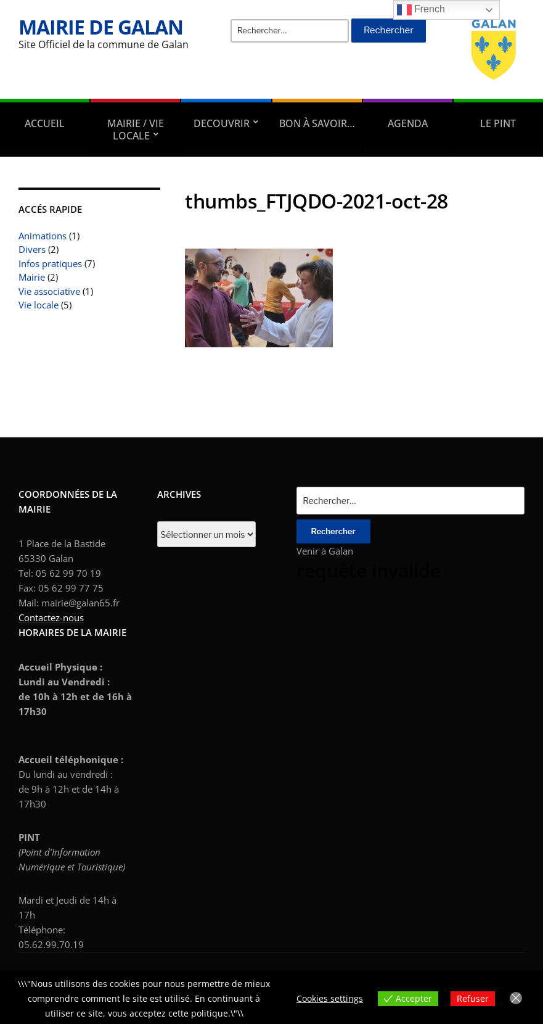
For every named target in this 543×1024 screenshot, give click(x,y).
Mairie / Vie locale (135, 129)
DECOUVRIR (222, 123)
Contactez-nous (51, 617)
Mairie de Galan (100, 27)
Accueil (45, 123)
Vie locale (38, 305)
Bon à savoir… (317, 123)
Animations (42, 235)
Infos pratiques (50, 263)
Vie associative (49, 291)
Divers (32, 249)
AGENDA (408, 123)
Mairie (31, 277)
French (421, 9)
